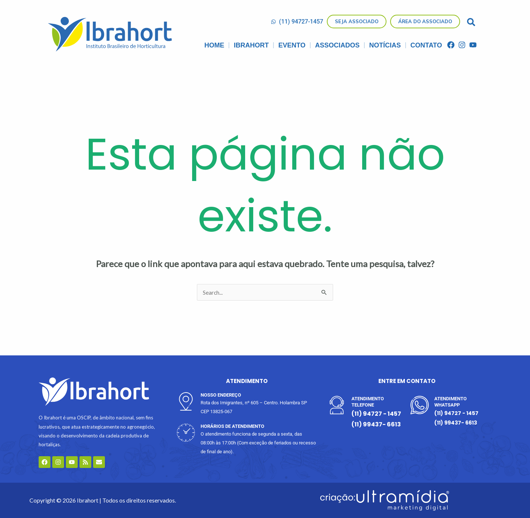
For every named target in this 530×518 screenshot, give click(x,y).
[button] (471, 22)
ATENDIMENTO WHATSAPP (450, 402)
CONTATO (426, 45)
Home (214, 45)
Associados (337, 45)
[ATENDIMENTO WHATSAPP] (419, 405)
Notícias (385, 45)
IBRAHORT (251, 45)
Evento (291, 45)
